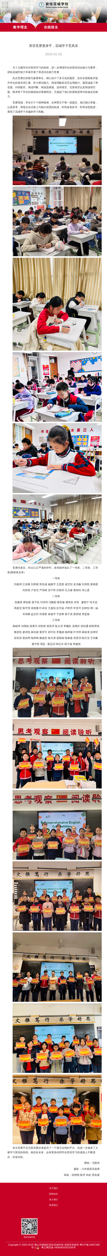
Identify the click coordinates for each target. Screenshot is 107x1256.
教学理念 (20, 27)
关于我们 (53, 1188)
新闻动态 (53, 1194)
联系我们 (53, 1205)
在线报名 (51, 27)
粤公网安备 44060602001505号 (58, 1247)
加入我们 (53, 1199)
